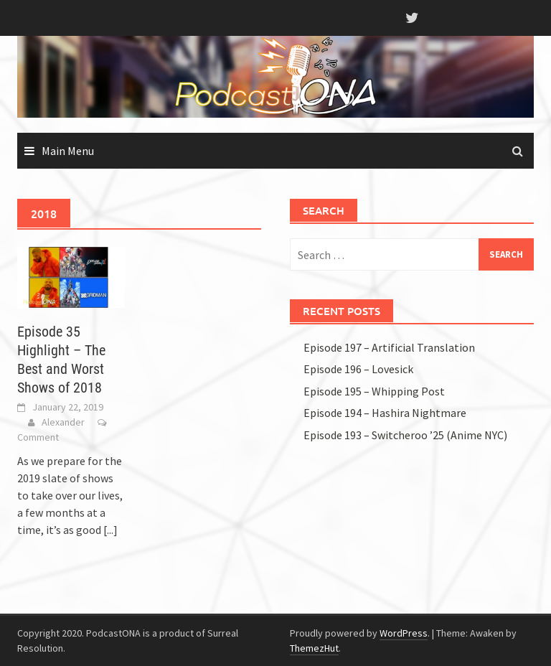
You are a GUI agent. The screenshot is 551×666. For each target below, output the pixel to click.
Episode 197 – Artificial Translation (389, 347)
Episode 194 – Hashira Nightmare (384, 412)
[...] (110, 529)
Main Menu (68, 151)
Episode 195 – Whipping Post (374, 391)
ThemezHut (314, 648)
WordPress (404, 633)
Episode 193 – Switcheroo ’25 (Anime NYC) (405, 435)
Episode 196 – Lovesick (358, 369)
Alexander (63, 422)
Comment (38, 437)
